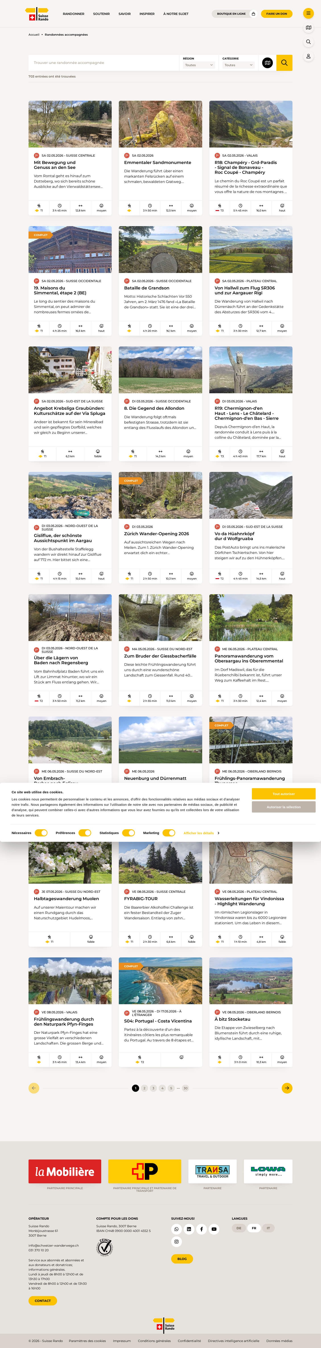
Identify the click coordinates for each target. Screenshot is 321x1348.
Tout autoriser (284, 1300)
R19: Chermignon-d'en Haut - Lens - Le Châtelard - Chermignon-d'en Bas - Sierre (247, 417)
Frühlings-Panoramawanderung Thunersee (242, 794)
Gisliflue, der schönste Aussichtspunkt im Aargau (67, 543)
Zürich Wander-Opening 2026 (144, 541)
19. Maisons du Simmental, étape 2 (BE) (64, 292)
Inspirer (147, 14)
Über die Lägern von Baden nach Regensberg (65, 666)
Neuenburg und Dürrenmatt (160, 789)
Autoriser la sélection (284, 1313)
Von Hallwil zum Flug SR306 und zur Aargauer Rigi (250, 292)
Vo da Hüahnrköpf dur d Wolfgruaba (237, 541)
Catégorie (230, 58)
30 (185, 1115)
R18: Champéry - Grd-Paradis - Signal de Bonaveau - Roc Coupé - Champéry (250, 168)
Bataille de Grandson (150, 290)
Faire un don (276, 13)
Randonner (73, 14)
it (268, 1227)
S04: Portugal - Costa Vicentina (143, 1047)
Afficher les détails (199, 1339)
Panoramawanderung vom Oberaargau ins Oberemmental (242, 667)
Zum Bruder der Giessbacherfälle (144, 664)
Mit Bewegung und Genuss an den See (58, 165)
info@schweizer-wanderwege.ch (54, 1244)
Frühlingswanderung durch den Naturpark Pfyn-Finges (68, 1045)
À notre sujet (175, 14)
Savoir (125, 14)
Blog (182, 1257)
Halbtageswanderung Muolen (61, 918)
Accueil (34, 34)
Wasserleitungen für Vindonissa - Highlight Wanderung (242, 921)
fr (254, 1227)
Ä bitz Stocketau (235, 1043)
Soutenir (101, 14)
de (239, 1227)
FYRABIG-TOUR (143, 916)
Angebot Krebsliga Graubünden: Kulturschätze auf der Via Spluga (68, 417)
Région (188, 58)
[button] (308, 13)
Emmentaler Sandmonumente (146, 165)
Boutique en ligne (231, 13)
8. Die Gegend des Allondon (159, 411)
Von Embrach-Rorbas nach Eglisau (59, 791)
